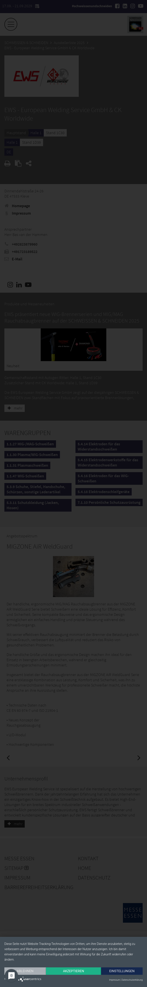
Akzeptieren (73, 971)
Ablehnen (25, 971)
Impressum (114, 980)
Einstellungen (122, 971)
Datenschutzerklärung (132, 980)
